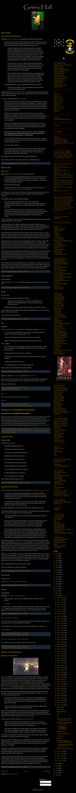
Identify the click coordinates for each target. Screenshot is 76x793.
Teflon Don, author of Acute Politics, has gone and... (64, 719)
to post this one (42, 329)
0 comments (25, 163)
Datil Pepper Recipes (59, 260)
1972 (57, 775)
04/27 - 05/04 (60, 679)
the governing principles (14, 174)
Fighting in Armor (58, 306)
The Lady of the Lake (59, 385)
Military (19, 647)
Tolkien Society (58, 86)
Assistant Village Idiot (59, 500)
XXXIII (69, 203)
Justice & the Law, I (59, 440)
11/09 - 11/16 (60, 614)
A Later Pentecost (58, 342)
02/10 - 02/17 (60, 705)
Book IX (56, 106)
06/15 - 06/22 (60, 663)
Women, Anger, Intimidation (61, 388)
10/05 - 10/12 (60, 625)
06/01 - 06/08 (60, 667)
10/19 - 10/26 (60, 621)
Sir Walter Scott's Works (60, 85)
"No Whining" (57, 242)
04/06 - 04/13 (60, 686)
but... (30, 298)
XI (59, 154)
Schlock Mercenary (59, 484)
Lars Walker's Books (59, 540)
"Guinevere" (57, 234)
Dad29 (55, 544)
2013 (57, 583)
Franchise (56, 438)
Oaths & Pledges (58, 437)
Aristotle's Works (58, 66)
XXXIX (60, 207)
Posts (42, 782)
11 (58, 165)
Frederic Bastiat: (60, 494)
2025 (57, 555)
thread (5, 397)
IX (54, 144)
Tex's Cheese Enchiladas (60, 283)
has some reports (14, 282)
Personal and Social (59, 433)
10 (56, 165)
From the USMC (58, 330)
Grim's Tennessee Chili (60, 270)
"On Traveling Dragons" (60, 245)
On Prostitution (58, 393)
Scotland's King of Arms (60, 76)
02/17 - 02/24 (60, 702)
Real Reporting (15, 389)
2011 (57, 588)
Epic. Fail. (3, 393)
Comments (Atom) (13, 774)
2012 (57, 586)
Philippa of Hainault (59, 397)
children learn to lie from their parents (39, 490)
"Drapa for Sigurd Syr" (59, 229)
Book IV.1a (57, 174)
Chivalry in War (58, 320)
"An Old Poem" (58, 247)
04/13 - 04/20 (60, 684)
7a (68, 164)
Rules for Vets (5, 167)
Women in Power (58, 392)
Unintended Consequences (26, 405)
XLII (68, 207)
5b (66, 170)
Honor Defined (58, 301)
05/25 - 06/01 (60, 670)
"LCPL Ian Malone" (59, 239)
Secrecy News (6, 687)
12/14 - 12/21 (60, 602)
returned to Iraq (32, 375)
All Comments (44, 784)
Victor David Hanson (59, 448)
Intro (55, 197)
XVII (55, 156)
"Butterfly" (56, 227)
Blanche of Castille (59, 398)
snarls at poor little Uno (13, 39)
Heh (2, 323)
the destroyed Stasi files (26, 719)
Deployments (9, 647)
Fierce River (57, 428)
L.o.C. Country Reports (60, 480)
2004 (57, 770)
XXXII (65, 203)
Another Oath (57, 311)
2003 (57, 772)
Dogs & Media (5, 33)
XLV (63, 208)
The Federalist (57, 519)
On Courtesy (57, 347)
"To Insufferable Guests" (60, 254)
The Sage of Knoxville (59, 545)
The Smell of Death (59, 305)
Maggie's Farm (58, 503)
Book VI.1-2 (57, 177)
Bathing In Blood (58, 325)
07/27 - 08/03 (60, 649)
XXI (57, 157)
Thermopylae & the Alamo (61, 333)
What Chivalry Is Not (59, 353)
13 (61, 165)
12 (59, 165)
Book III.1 (56, 170)
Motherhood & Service (60, 409)
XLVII (68, 208)
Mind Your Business (59, 71)
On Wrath (56, 348)
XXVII (64, 202)
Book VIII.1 (57, 184)
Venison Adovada (58, 287)
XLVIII (55, 210)
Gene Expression (58, 477)
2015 (57, 579)
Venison (56, 285)
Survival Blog (57, 464)
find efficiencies (22, 98)
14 (60, 185)
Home (26, 771)
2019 (57, 570)
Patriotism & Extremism (60, 343)
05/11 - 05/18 (60, 674)
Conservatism (9, 430)
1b (61, 174)
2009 (57, 593)
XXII (60, 157)
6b (66, 164)
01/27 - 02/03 (60, 753)
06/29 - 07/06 (60, 658)
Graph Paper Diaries (59, 524)
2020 (57, 567)
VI (68, 143)
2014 (57, 581)
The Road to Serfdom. (43, 425)
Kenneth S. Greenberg (21, 542)
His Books (56, 510)
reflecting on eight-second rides (16, 595)
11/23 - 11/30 (60, 609)
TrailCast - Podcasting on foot (61, 466)
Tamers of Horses (58, 303)
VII (70, 143)
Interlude (56, 169)
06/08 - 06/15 (60, 665)
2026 (57, 553)
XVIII (69, 156)
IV (64, 143)
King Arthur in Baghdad (60, 317)
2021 (57, 565)
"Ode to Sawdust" (58, 244)
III (63, 143)
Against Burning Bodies (60, 332)
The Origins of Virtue (59, 315)
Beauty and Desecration (60, 410)
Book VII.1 (56, 180)
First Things (57, 522)
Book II (56, 94)
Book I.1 (56, 164)
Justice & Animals (58, 327)
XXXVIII (56, 207)
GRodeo (4, 589)
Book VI (56, 101)
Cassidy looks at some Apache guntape (16, 581)
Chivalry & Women (59, 387)
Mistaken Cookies (58, 275)
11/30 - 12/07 (60, 607)
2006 (57, 765)
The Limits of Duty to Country (61, 323)
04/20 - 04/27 (60, 681)
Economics (15, 430)
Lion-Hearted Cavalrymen (60, 337)
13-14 (70, 182)
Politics (9, 389)
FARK (14, 329)
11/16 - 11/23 (60, 611)
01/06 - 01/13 (60, 760)
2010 (57, 591)
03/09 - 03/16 (60, 695)
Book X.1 (56, 190)
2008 (57, 595)
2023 (57, 560)
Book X (56, 108)
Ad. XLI (56, 208)
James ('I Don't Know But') (61, 539)
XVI (71, 154)
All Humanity (5, 575)
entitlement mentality (23, 430)
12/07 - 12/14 (60, 604)
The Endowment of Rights (61, 418)
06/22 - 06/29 (60, 660)
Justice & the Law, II (59, 442)
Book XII (56, 111)
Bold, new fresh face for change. (9, 617)
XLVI (65, 208)
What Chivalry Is (58, 352)
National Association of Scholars (62, 529)
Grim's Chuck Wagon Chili (61, 267)
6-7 (68, 170)
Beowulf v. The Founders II (61, 423)
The (57, 117)
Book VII (56, 103)
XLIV (59, 208)
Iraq (6, 389)
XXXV (59, 205)
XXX (58, 203)
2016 (57, 576)
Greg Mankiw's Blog (59, 526)
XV (68, 154)
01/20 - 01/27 (60, 756)
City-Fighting (57, 322)
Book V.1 (56, 175)
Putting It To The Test (59, 328)
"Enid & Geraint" (58, 230)
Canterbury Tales (6, 436)
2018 (57, 572)
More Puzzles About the (62, 119)
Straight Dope (57, 482)
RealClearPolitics (58, 531)
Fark (55, 453)
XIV (66, 154)
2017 (57, 574)
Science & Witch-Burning (60, 390)
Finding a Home (58, 293)
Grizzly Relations (58, 403)
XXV (69, 157)
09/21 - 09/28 (60, 630)
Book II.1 (56, 167)
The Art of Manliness (59, 514)
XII (61, 154)
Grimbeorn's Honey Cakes (61, 262)
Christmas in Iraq (58, 338)
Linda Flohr (57, 402)
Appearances (9, 634)
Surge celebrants (6, 276)
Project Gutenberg (58, 487)
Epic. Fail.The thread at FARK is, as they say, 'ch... (65, 723)
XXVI (61, 202)
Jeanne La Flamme (59, 400)
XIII (64, 154)
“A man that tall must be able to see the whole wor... (65, 745)
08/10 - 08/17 (60, 644)
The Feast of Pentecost (60, 340)
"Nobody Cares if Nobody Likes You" (63, 240)
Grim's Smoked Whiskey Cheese (62, 273)
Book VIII (56, 104)
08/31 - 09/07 (60, 637)
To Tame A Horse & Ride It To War (63, 350)
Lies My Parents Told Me (9, 487)
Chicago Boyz (57, 547)
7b (70, 164)
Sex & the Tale (57, 407)
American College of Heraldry (61, 70)
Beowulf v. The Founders (60, 420)
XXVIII (68, 202)
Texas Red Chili (58, 268)
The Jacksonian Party (59, 461)
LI (62, 210)
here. (13, 418)
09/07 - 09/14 (60, 635)
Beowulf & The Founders (60, 421)
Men (16, 647)
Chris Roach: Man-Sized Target (62, 459)
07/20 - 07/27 (60, 651)
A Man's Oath (57, 310)
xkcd (55, 485)
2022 (57, 563)
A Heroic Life (57, 431)
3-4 (64, 174)
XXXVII (68, 205)
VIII (72, 143)
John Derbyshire (58, 479)
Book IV (56, 98)
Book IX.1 (56, 187)
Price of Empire (25, 647)
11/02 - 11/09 (60, 616)
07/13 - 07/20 (60, 653)
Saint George (57, 345)
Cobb (55, 454)
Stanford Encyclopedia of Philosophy (63, 533)
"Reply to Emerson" (59, 249)
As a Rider (7, 603)
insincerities (12, 405)
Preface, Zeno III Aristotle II (61, 141)
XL (63, 207)
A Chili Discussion (58, 272)
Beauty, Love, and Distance (61, 412)
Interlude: (65, 180)
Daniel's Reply (57, 426)
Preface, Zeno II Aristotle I (61, 139)
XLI (66, 207)
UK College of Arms (59, 75)
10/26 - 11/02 (60, 618)
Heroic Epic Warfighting (60, 335)
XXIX (55, 203)
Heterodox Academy (59, 527)
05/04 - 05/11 (60, 677)
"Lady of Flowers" (58, 237)
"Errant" (56, 232)
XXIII (63, 157)
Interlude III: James (62, 156)
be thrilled (12, 443)
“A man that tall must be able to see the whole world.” (15, 639)
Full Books (56, 489)
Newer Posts (5, 771)
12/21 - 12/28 (60, 600)
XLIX (59, 210)
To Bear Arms (57, 313)
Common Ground (58, 517)
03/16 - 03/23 (60, 693)
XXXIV (55, 205)
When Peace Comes (59, 300)
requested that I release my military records (15, 189)
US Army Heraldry (58, 73)
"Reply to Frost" (58, 250)
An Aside (64, 197)
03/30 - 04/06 (60, 688)
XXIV (66, 157)
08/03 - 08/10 (60, 646)
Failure (7, 405)
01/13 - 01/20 (60, 758)
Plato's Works (57, 83)
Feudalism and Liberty (60, 430)
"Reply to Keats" (58, 252)
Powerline (56, 446)
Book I (55, 93)
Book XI (56, 109)
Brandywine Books (59, 537)
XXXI (61, 203)
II (58, 151)
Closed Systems (58, 435)
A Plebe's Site (57, 508)
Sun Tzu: (60, 490)
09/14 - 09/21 (60, 632)
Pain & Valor (57, 405)
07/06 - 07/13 (60, 656)
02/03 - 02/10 (60, 751)
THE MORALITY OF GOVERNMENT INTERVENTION (18, 410)
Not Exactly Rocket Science (61, 475)
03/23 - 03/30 (60, 691)
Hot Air (55, 449)
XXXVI (63, 205)
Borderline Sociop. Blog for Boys (62, 502)
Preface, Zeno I (58, 138)
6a (64, 164)
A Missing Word (58, 395)
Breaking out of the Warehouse (11, 652)
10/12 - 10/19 (60, 623)
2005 (57, 768)
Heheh (3, 292)
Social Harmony (58, 295)
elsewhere (22, 92)
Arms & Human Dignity (60, 63)
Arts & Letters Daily (59, 68)
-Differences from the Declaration (62, 65)
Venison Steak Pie (58, 288)
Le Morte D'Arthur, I (59, 80)
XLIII (71, 207)
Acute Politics (16, 375)
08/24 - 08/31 (60, 639)
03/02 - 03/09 (60, 698)
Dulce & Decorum (58, 308)
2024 (57, 558)
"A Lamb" (56, 235)
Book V (56, 99)
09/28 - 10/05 (60, 628)
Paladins (56, 318)
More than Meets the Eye (18, 634)
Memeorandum (58, 451)
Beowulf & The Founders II (61, 425)
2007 (57, 763)
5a (64, 170)
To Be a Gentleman (59, 296)
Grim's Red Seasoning (60, 258)
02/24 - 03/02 (60, 700)
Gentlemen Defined (59, 298)
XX (54, 157)
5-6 (64, 177)
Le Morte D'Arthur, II (59, 81)
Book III (56, 96)
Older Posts (47, 771)
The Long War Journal (60, 542)
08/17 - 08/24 (60, 642)
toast (45, 626)
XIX (72, 156)
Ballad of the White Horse (60, 78)
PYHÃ (55, 462)
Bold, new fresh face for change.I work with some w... (65, 741)
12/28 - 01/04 (60, 597)
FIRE (55, 521)
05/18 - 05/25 (60, 672)
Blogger (41, 789)
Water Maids (57, 414)
